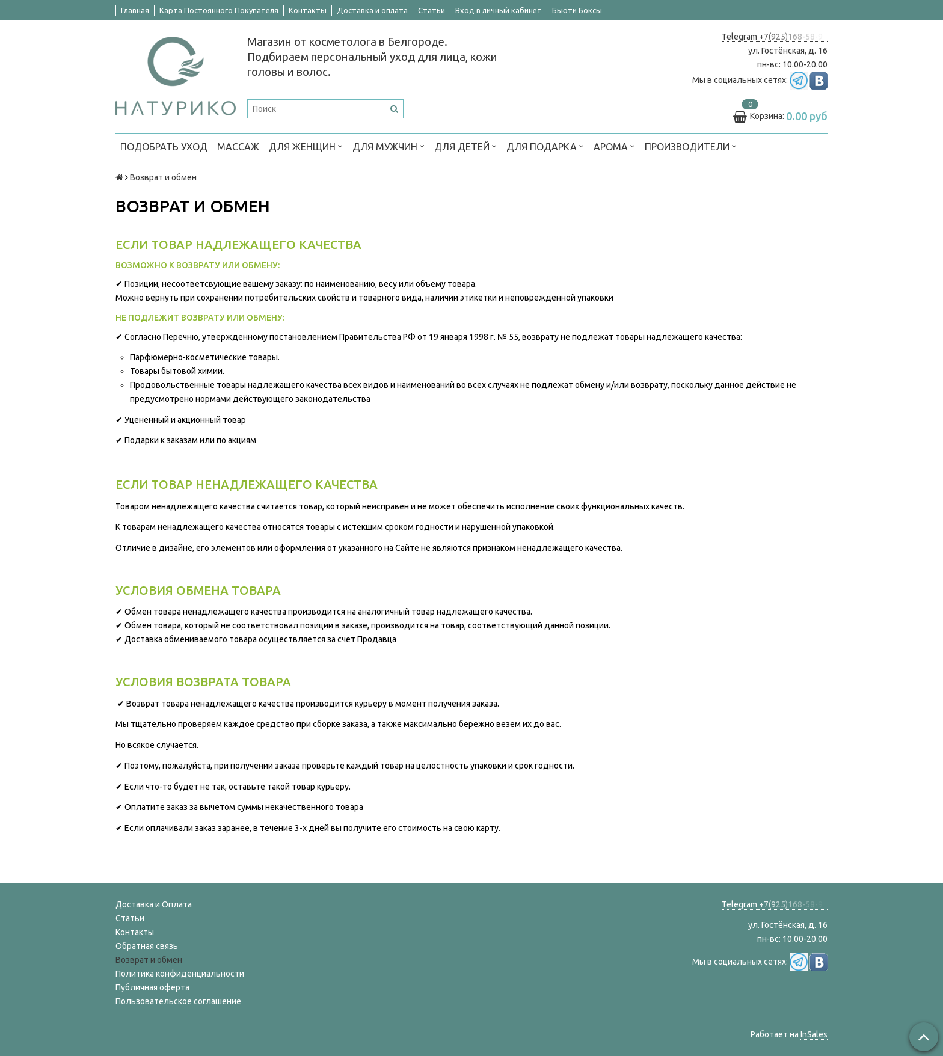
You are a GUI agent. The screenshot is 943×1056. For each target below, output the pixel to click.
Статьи (431, 10)
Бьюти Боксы (577, 10)
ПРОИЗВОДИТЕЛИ (691, 145)
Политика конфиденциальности (179, 973)
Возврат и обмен (148, 960)
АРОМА (614, 145)
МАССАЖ (238, 146)
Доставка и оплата (372, 10)
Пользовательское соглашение (178, 1001)
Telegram (740, 36)
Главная (135, 10)
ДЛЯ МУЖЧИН (388, 145)
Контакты (308, 10)
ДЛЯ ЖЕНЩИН (306, 145)
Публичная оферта (152, 987)
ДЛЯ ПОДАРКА (545, 145)
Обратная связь (146, 946)
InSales (814, 1034)
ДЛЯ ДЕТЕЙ (465, 145)
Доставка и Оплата (153, 904)
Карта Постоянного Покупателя (218, 10)
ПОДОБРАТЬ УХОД (163, 146)
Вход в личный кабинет (498, 10)
